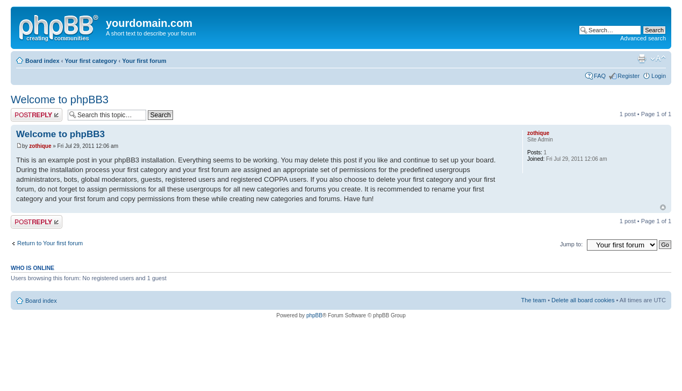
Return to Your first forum (50, 243)
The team (533, 300)
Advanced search (643, 38)
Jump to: (571, 244)
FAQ (600, 76)
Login (658, 76)
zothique (40, 146)
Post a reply (36, 115)
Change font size (658, 58)
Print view (642, 58)
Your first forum (144, 61)
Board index (42, 61)
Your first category (90, 61)
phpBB (314, 315)
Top (663, 207)
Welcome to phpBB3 (60, 99)
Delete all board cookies (582, 300)
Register (629, 76)
